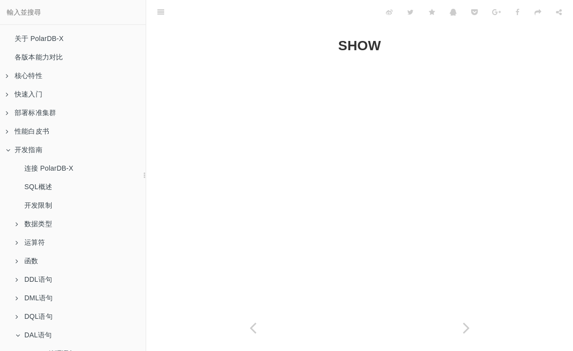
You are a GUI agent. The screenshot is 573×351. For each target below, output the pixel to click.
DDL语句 (34, 279)
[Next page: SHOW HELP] (466, 328)
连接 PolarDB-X (48, 168)
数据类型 (34, 224)
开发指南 (24, 150)
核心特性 (24, 75)
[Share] (559, 12)
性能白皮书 (27, 131)
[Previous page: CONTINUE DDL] (253, 328)
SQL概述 (38, 187)
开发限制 (38, 205)
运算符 (30, 242)
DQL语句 (34, 316)
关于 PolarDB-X (39, 38)
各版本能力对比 (39, 57)
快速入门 (24, 94)
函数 (27, 261)
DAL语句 (34, 335)
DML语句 (34, 298)
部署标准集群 (31, 113)
